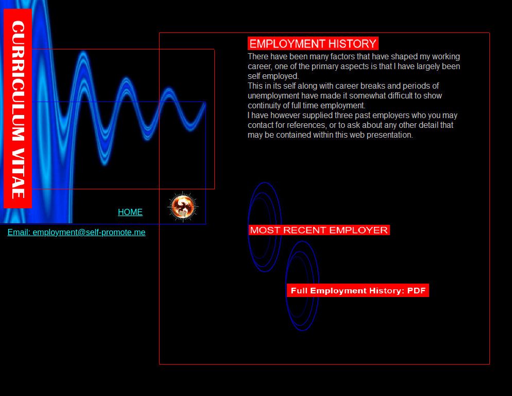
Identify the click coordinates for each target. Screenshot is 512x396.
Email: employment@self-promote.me (77, 232)
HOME (130, 212)
